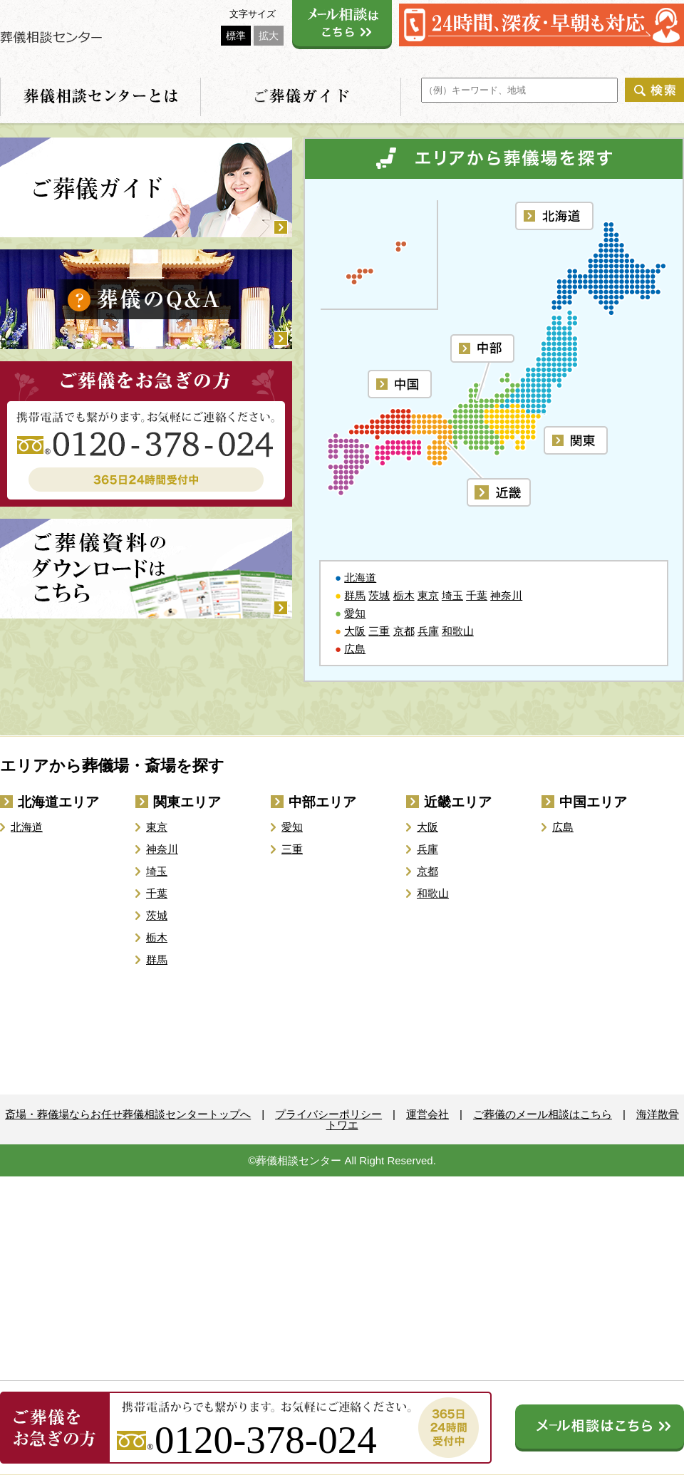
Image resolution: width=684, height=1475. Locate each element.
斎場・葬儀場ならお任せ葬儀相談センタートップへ (128, 1114)
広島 (355, 649)
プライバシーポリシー (328, 1114)
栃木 (404, 595)
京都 (404, 631)
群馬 (355, 595)
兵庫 (428, 631)
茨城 (379, 595)
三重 (379, 631)
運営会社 (427, 1114)
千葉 (476, 595)
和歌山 (458, 631)
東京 (428, 595)
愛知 (355, 613)
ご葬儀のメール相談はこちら (542, 1114)
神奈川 (506, 595)
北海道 (360, 577)
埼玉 (452, 595)
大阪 (355, 631)
